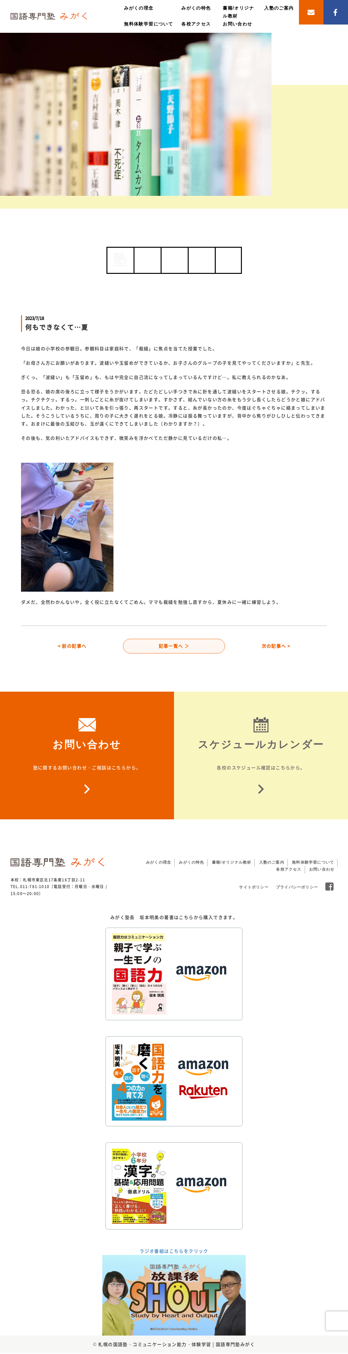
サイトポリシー (253, 888)
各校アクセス (196, 23)
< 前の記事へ (72, 646)
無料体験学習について (148, 23)
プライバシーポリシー (297, 888)
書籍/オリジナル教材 (231, 863)
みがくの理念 (138, 8)
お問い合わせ (237, 23)
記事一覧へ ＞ (174, 646)
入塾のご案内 (279, 8)
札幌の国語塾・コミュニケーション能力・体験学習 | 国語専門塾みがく (176, 1345)
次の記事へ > (276, 646)
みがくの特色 (196, 8)
